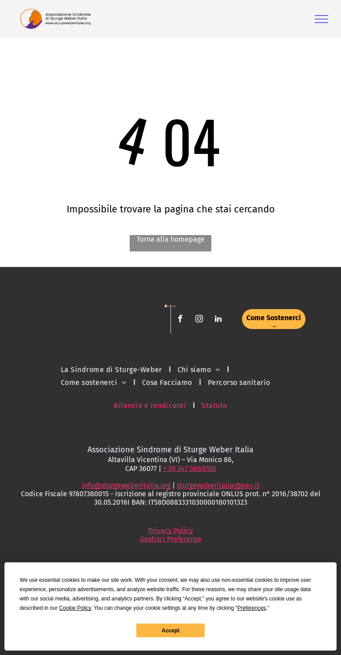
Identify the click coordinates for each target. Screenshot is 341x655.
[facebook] (180, 320)
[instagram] (199, 320)
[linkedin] (218, 320)
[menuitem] (112, 369)
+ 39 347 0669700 (189, 468)
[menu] (321, 19)
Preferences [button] (251, 608)
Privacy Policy (170, 530)
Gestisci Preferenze (171, 539)
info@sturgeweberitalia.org (126, 485)
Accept (170, 631)
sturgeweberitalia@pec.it (218, 485)
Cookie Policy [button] (75, 608)
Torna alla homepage (171, 239)
